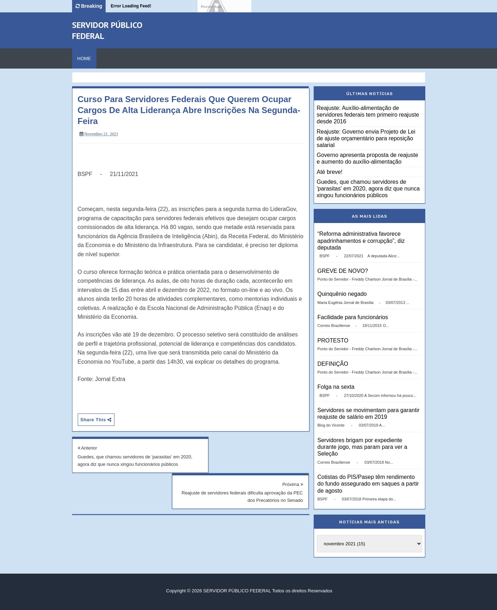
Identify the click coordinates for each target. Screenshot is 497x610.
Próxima (292, 448)
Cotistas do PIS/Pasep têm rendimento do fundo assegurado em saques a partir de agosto (368, 483)
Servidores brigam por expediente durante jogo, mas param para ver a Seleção (362, 447)
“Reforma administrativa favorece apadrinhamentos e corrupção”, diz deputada (361, 240)
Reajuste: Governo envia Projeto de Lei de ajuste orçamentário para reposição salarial (366, 138)
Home (84, 58)
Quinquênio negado (342, 294)
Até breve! (330, 172)
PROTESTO (333, 341)
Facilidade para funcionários (353, 317)
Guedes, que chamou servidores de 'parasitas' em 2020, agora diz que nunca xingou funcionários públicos (129, 464)
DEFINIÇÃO (333, 364)
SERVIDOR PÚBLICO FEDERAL (237, 590)
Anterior (87, 448)
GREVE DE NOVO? (343, 271)
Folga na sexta (336, 387)
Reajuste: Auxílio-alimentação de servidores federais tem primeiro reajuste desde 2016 (368, 114)
